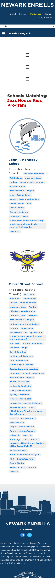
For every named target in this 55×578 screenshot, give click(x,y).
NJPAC (32, 407)
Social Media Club (18, 333)
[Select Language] (27, 26)
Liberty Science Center (20, 195)
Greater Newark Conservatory (24, 369)
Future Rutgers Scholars (21, 365)
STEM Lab (27, 435)
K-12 (29, 203)
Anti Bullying (16, 178)
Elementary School (26, 459)
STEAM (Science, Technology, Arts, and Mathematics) (26, 337)
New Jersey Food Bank (20, 399)
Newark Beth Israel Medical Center (26, 403)
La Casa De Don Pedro (20, 386)
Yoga (24, 348)
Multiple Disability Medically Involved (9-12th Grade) (23, 225)
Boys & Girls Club (18, 352)
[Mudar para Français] (49, 14)
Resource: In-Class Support (23, 467)
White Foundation (18, 450)
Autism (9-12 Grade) (19, 216)
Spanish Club (36, 333)
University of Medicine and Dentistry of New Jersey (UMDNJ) (27, 444)
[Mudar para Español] (23, 14)
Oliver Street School (26, 284)
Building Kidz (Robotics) (21, 356)
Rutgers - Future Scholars (22, 427)
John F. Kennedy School (23, 162)
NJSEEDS (14, 418)
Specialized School (19, 212)
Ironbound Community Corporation (27, 373)
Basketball (15, 298)
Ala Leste (14, 472)
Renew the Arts (17, 203)
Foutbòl (33, 307)
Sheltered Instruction (34, 174)
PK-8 (12, 459)
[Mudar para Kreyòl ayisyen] (46, 17)
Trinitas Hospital (31, 439)
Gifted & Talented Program (22, 311)
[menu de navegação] (17, 33)
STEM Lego (15, 439)
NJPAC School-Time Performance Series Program (26, 412)
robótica (14, 328)
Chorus (13, 303)
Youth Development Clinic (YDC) (25, 454)
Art (25, 294)
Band (31, 294)
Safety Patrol (27, 328)
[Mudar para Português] (36, 14)
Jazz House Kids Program (32, 182)
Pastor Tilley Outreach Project (24, 199)
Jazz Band (32, 315)
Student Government (33, 343)
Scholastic (15, 435)
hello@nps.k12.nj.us (16, 563)
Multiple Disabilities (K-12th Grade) (26, 221)
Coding (13, 182)
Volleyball (14, 348)
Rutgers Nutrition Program (22, 431)
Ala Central (15, 231)
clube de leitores (33, 178)
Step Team (15, 343)
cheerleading (29, 298)
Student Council (17, 186)
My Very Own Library (19, 395)
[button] (22, 535)
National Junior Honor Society (24, 324)
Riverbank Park (17, 422)
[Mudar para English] (13, 14)
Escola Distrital (17, 208)
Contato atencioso (19, 360)
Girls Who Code (17, 315)
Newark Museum (18, 407)
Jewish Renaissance (19, 382)
